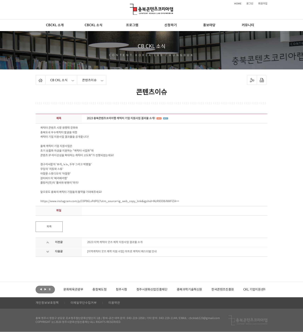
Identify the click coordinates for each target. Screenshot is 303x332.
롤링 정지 (50, 289)
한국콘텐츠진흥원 (222, 289)
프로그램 (132, 25)
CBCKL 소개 (55, 25)
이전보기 (41, 289)
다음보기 (45, 289)
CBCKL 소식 (93, 25)
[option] (73, 289)
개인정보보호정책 (47, 303)
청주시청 (121, 289)
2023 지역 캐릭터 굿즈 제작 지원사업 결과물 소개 (115, 242)
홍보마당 (209, 25)
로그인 (249, 3)
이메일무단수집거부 (84, 303)
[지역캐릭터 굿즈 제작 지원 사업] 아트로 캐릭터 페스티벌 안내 (122, 251)
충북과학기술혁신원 (189, 289)
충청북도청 (99, 289)
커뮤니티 (248, 25)
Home (36, 77)
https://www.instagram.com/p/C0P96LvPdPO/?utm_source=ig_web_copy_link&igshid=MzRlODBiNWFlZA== (109, 201)
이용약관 (114, 303)
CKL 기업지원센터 (254, 289)
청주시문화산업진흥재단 (152, 289)
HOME (238, 3)
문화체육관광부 (73, 289)
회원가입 (262, 3)
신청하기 (170, 25)
